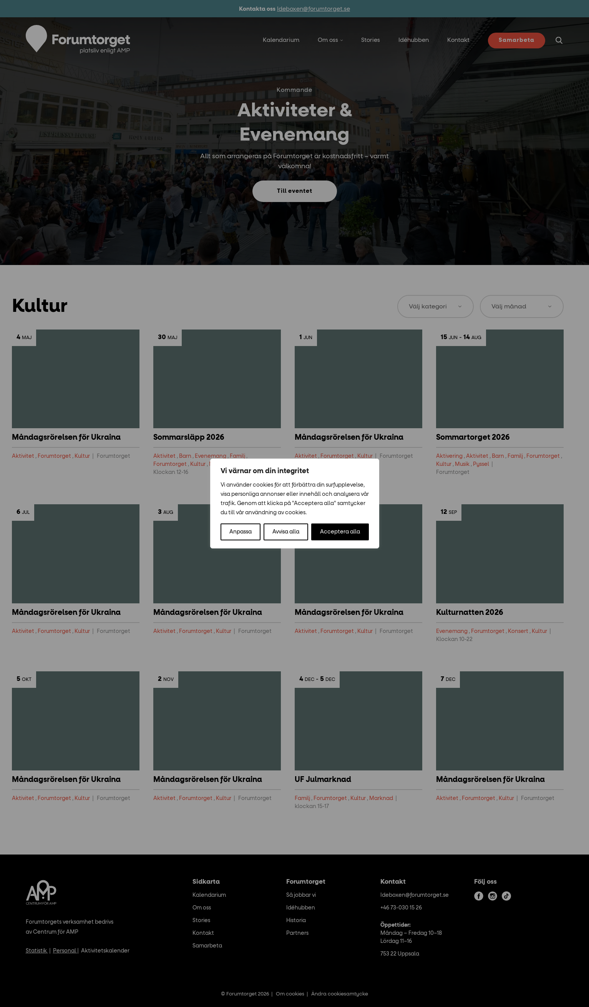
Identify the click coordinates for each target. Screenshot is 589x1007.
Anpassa (240, 532)
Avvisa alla (285, 532)
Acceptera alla (340, 532)
